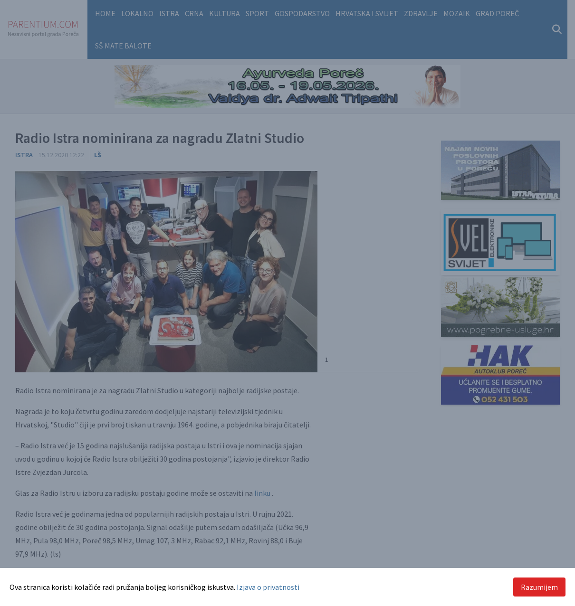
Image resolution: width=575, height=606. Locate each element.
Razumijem (539, 587)
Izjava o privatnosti (268, 587)
